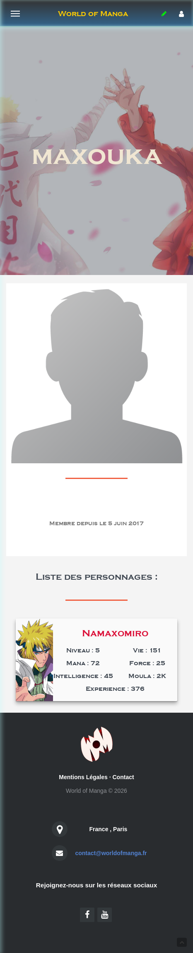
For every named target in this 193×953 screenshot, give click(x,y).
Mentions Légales (83, 777)
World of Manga (93, 13)
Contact (123, 777)
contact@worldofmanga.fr (111, 853)
